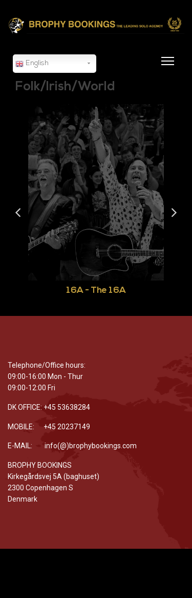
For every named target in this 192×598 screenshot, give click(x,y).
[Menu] (165, 67)
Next (174, 213)
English (32, 64)
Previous (18, 213)
